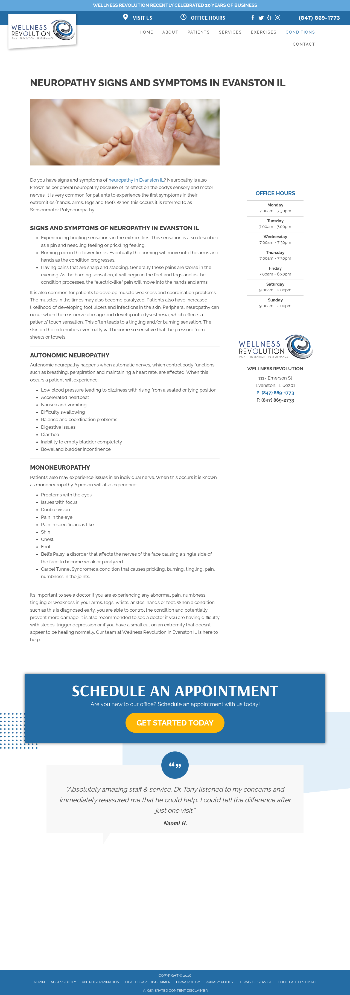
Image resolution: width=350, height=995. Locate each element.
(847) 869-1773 (319, 17)
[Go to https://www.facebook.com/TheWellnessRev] (253, 18)
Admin (39, 982)
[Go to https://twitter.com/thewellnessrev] (261, 18)
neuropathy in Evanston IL (136, 180)
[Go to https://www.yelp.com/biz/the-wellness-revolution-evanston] (269, 18)
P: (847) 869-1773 (275, 392)
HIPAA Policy (188, 982)
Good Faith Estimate (297, 982)
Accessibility (63, 982)
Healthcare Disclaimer (147, 982)
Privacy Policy (220, 982)
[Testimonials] (175, 799)
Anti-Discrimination (100, 982)
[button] (175, 723)
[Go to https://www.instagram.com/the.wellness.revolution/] (277, 18)
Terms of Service (255, 982)
